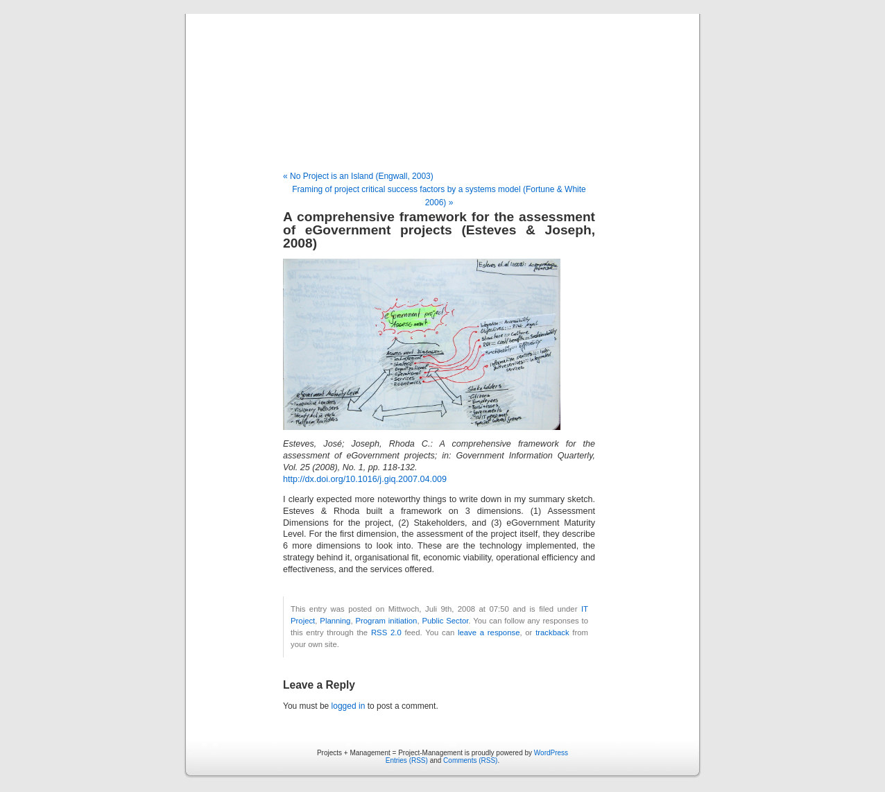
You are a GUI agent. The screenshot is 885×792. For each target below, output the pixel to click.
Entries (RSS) (407, 760)
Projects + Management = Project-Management (442, 93)
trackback (552, 632)
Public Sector (445, 621)
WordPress (551, 753)
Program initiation (386, 621)
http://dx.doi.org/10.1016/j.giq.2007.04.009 (365, 479)
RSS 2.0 (386, 632)
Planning (335, 621)
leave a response (488, 632)
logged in (349, 706)
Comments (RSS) (470, 760)
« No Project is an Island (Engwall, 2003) (358, 176)
